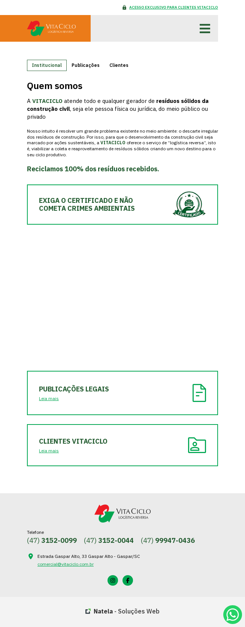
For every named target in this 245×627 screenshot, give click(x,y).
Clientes (118, 65)
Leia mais (49, 398)
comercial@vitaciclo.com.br (65, 564)
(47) (52, 540)
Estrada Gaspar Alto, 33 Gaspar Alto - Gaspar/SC (88, 556)
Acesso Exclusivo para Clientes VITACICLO (173, 7)
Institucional (47, 65)
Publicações (86, 65)
